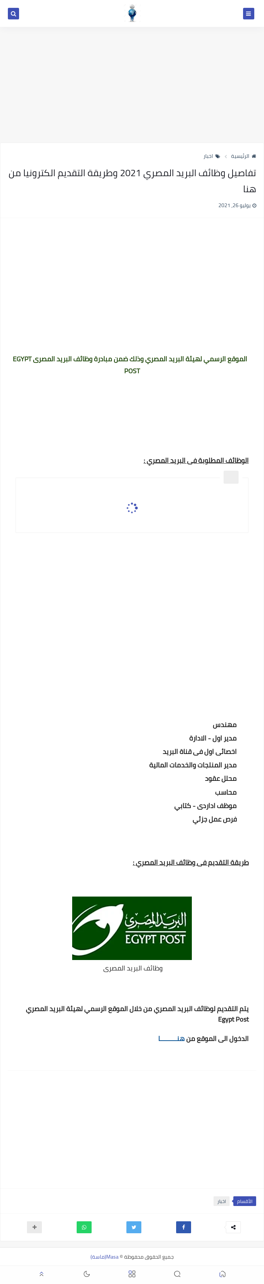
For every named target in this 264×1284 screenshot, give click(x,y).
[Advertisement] (132, 84)
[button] (183, 1227)
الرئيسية (243, 156)
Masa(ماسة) (104, 1257)
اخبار (211, 156)
